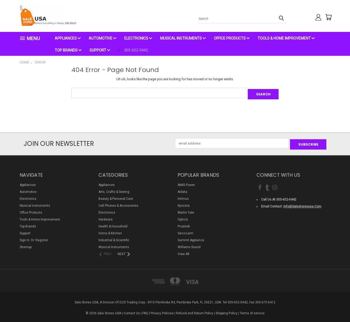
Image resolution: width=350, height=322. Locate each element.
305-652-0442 (136, 50)
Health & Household (113, 224)
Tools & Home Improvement (286, 38)
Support (99, 50)
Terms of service (252, 311)
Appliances (68, 38)
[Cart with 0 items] (326, 17)
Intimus (183, 196)
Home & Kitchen (110, 231)
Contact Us (131, 311)
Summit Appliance (191, 238)
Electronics (138, 38)
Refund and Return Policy (194, 311)
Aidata (182, 189)
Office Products (232, 38)
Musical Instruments (183, 38)
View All (183, 251)
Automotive (102, 38)
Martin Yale (186, 210)
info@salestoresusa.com (302, 204)
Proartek (184, 224)
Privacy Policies (162, 311)
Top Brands (68, 50)
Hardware (106, 217)
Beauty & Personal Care (116, 196)
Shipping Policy (226, 311)
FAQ (145, 311)
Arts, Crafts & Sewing (114, 189)
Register (42, 238)
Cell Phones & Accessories (118, 203)
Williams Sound (189, 245)
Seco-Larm (185, 231)
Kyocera (184, 203)
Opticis (183, 217)
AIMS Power (186, 182)
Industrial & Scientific (114, 238)
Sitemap (26, 245)
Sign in (25, 238)
